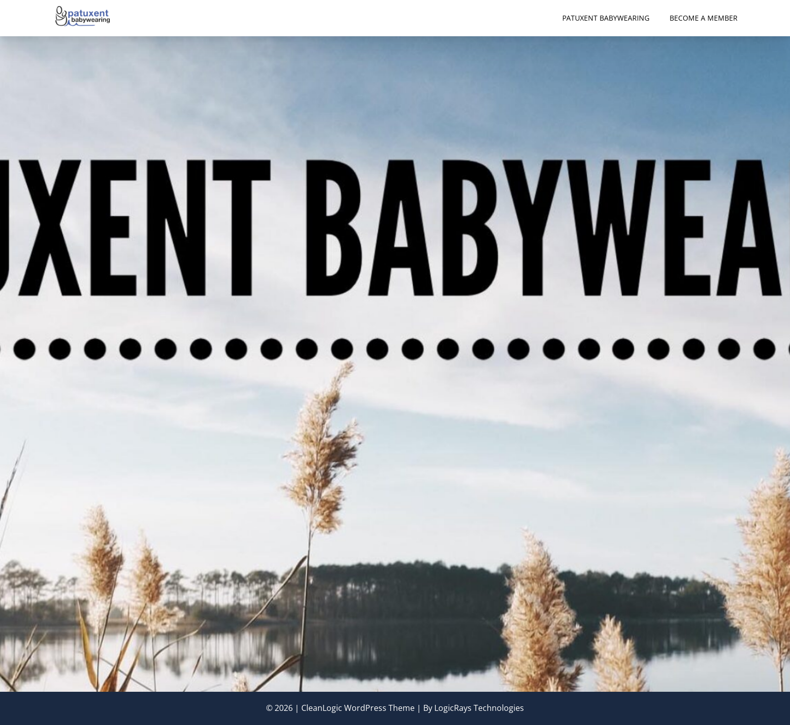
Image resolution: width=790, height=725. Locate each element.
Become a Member (704, 18)
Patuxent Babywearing (605, 18)
